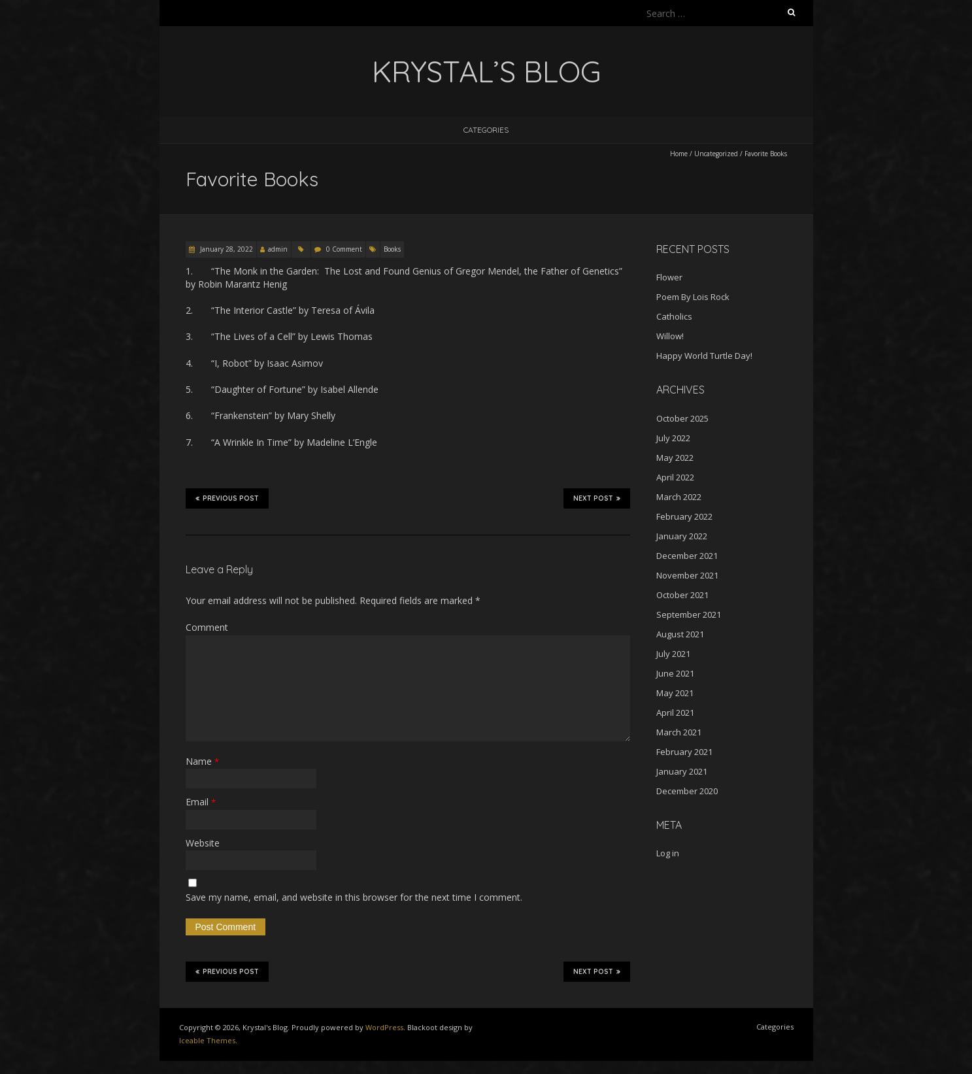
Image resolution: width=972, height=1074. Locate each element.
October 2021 (682, 595)
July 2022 (673, 438)
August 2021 (680, 634)
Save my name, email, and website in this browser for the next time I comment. (354, 897)
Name (202, 761)
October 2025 (682, 418)
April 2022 (675, 477)
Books (392, 249)
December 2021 (687, 556)
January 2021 (681, 771)
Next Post (596, 498)
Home (679, 153)
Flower (669, 277)
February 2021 (684, 752)
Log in (667, 853)
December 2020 (687, 791)
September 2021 (688, 614)
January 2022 (681, 536)
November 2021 (687, 575)
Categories (486, 130)
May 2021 (675, 693)
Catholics (674, 316)
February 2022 (684, 516)
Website (203, 843)
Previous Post (227, 498)
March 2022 (678, 497)
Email (201, 802)
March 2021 (678, 732)
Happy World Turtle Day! (704, 355)
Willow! (670, 336)
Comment (207, 627)
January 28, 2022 (225, 249)
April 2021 (675, 712)
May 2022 (675, 457)
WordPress (384, 1027)
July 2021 (673, 654)
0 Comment (344, 249)
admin (278, 249)
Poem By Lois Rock (692, 297)
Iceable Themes (207, 1040)
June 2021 (675, 673)
